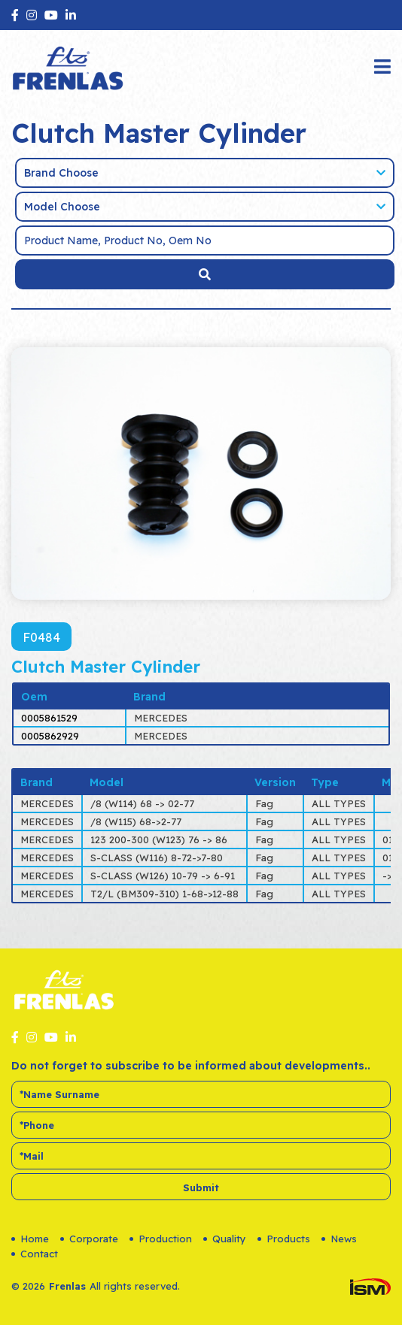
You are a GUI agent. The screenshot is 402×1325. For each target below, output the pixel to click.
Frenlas (67, 1286)
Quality (224, 1239)
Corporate (89, 1239)
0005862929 (50, 736)
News (339, 1239)
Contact (34, 1254)
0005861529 (49, 718)
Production (160, 1239)
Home (30, 1239)
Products (283, 1239)
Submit (201, 1187)
